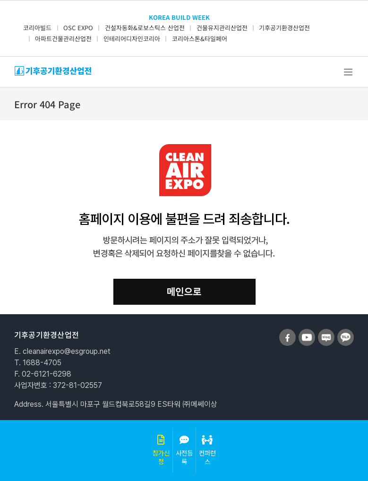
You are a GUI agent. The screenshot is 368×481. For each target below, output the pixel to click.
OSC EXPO (78, 27)
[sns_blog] (326, 332)
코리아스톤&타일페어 (199, 38)
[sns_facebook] (287, 332)
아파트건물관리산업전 (63, 38)
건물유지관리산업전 (222, 27)
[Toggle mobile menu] (349, 72)
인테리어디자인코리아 (131, 38)
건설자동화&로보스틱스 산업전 (145, 27)
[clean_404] (184, 148)
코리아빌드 (37, 27)
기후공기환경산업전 (284, 27)
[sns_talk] (345, 332)
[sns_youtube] (307, 332)
